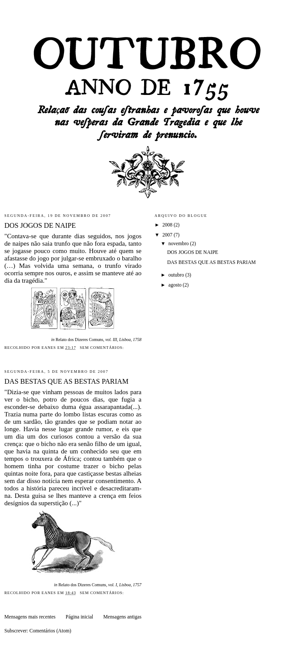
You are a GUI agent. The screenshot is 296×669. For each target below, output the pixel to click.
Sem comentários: (102, 347)
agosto (175, 285)
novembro (179, 244)
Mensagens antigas (122, 617)
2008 (168, 225)
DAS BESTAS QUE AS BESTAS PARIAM (66, 381)
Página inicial (79, 617)
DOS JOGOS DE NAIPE (40, 226)
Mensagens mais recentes (30, 617)
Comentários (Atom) (50, 631)
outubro (176, 275)
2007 (168, 235)
